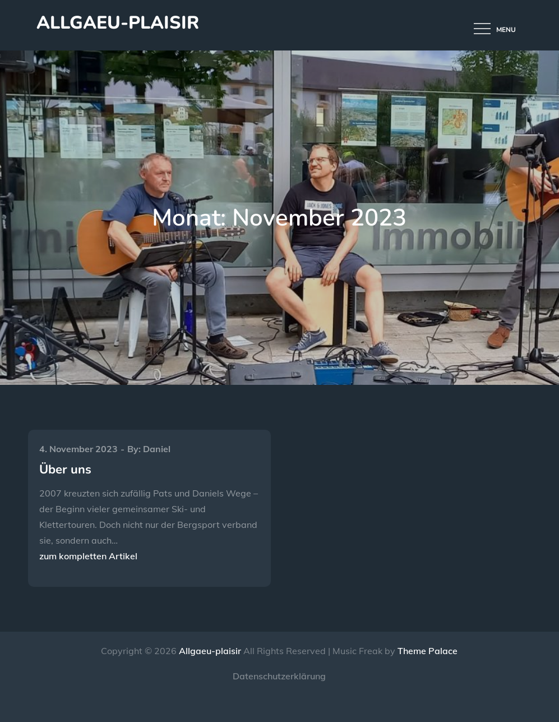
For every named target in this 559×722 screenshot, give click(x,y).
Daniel (156, 448)
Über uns (65, 469)
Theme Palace (428, 650)
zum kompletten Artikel (88, 556)
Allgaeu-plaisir (117, 23)
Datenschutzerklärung (279, 676)
